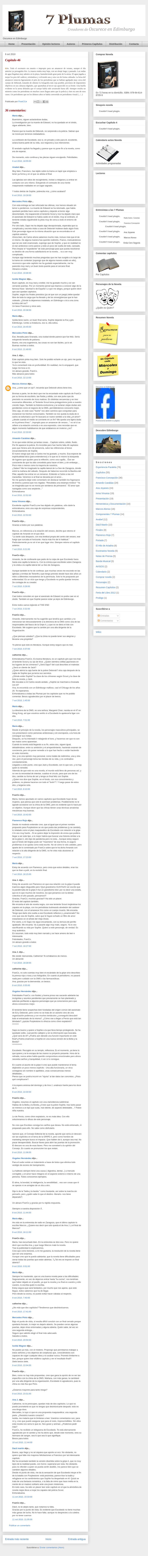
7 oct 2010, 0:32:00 (21, 609)
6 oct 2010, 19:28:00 (21, 195)
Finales (99, 530)
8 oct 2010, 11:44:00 (21, 1212)
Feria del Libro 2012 (106, 592)
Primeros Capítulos (92, 44)
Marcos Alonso (19, 384)
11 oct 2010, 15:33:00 (22, 1497)
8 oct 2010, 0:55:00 (21, 985)
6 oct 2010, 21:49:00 (21, 349)
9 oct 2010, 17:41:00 (21, 1311)
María (15, 115)
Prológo (99, 598)
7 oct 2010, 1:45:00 (21, 700)
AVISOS (100, 566)
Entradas (103, 615)
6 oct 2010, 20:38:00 (21, 310)
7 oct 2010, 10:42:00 (21, 814)
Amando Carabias (21, 438)
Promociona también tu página (108, 421)
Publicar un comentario (19, 1525)
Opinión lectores (51, 44)
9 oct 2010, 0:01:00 (21, 1266)
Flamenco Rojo (19, 820)
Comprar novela (104, 577)
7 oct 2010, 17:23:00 (21, 857)
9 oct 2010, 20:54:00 (21, 1340)
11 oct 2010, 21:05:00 (22, 1519)
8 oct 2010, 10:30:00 (21, 1092)
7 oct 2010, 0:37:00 (21, 649)
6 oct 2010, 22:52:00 (21, 495)
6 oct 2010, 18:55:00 (21, 161)
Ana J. (15, 1400)
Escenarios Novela (105, 551)
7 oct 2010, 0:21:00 (21, 549)
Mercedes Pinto (20, 201)
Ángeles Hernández (22, 991)
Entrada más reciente (17, 1539)
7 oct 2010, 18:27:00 (21, 946)
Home (11, 44)
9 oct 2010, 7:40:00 (21, 1298)
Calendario (101, 571)
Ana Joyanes (129, 232)
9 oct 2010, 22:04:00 (21, 1365)
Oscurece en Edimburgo (105, 387)
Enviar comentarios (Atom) (52, 1547)
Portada (100, 540)
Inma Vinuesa (19, 501)
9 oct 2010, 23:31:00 (21, 1393)
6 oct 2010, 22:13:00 (21, 377)
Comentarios (105, 620)
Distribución (115, 44)
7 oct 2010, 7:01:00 (21, 720)
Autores (71, 44)
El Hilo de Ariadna (104, 545)
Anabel (15, 167)
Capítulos (100, 472)
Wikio (98, 632)
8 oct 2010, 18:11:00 (21, 1232)
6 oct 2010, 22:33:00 (21, 432)
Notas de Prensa (104, 556)
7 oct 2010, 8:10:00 (21, 789)
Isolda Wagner (19, 279)
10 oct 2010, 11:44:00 (22, 1442)
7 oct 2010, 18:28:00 (21, 963)
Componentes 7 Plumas (108, 514)
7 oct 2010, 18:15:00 (21, 874)
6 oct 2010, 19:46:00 (21, 273)
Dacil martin (18, 1448)
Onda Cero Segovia (131, 243)
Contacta (134, 44)
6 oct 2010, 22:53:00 (21, 515)
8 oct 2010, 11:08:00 (21, 1152)
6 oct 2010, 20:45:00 (21, 327)
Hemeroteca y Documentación (111, 504)
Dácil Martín (102, 524)
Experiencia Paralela (106, 467)
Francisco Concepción (107, 477)
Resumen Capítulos (105, 587)
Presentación (28, 44)
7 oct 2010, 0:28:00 (21, 586)
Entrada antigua (77, 1539)
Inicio (48, 1539)
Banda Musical (103, 561)
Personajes (101, 582)
